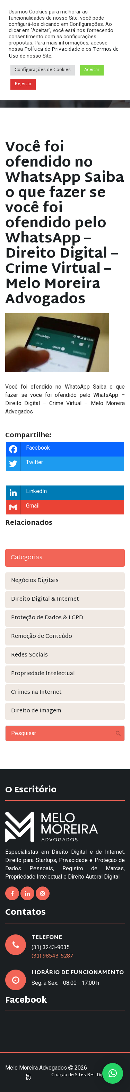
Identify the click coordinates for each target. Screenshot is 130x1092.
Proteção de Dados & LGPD (47, 618)
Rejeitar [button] (23, 84)
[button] (112, 1073)
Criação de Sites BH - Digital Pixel (86, 1075)
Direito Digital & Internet (45, 599)
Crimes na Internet (36, 693)
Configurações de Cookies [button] (43, 70)
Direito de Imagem (36, 711)
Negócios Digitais (35, 581)
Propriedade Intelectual (43, 674)
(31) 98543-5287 (52, 956)
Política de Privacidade (52, 49)
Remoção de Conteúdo (41, 637)
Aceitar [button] (91, 70)
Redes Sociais (29, 655)
